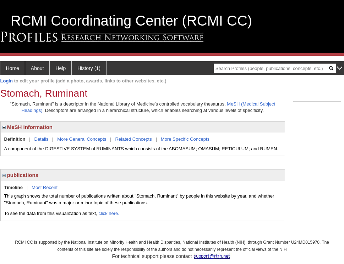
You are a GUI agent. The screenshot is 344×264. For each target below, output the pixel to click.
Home (12, 68)
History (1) (88, 68)
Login (6, 80)
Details (41, 139)
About (37, 68)
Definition (15, 139)
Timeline (13, 187)
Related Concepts (133, 139)
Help (60, 68)
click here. (108, 213)
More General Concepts (81, 139)
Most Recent (45, 187)
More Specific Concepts (185, 139)
